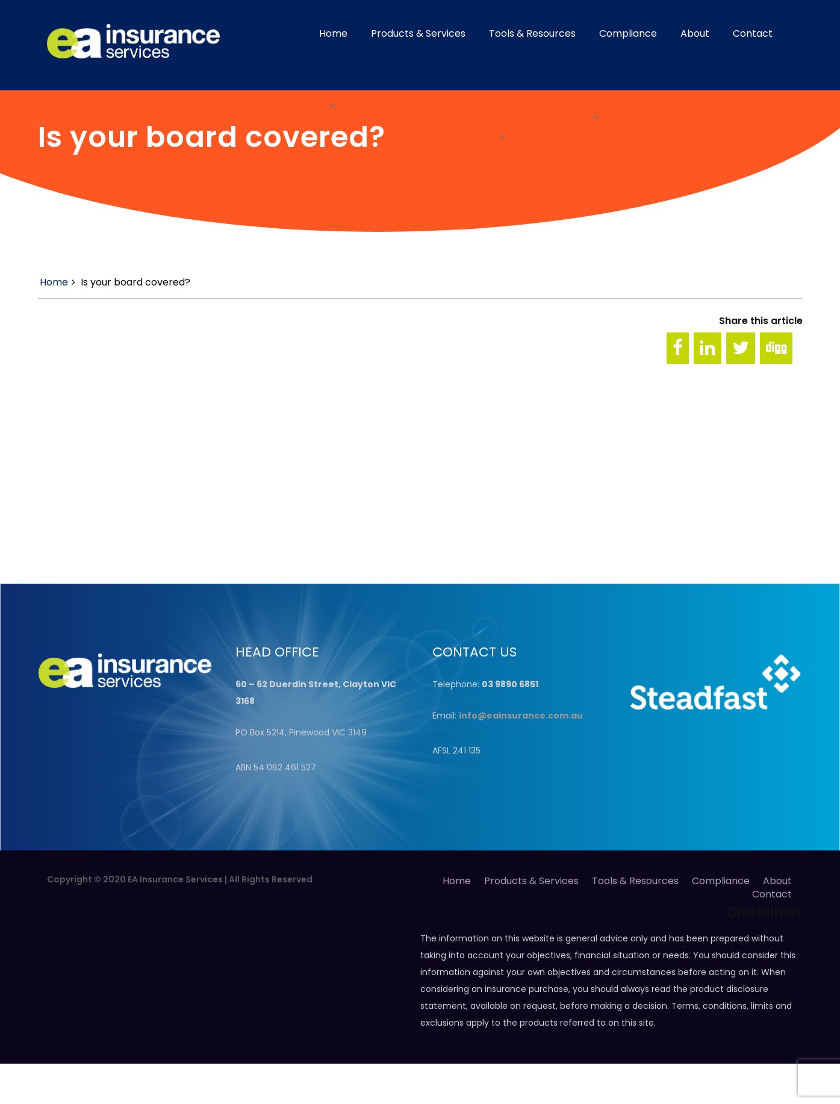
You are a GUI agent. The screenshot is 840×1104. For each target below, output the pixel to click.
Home (333, 33)
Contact (753, 33)
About (694, 33)
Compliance (628, 33)
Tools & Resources (532, 33)
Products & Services (418, 33)
